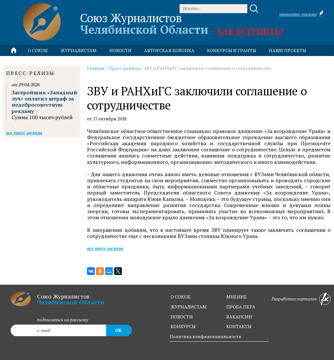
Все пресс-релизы (105, 248)
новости (120, 50)
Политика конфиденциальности (205, 336)
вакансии (239, 317)
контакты (238, 326)
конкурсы (183, 326)
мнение (236, 297)
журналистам (189, 307)
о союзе (181, 297)
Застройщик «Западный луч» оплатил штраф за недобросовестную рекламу (44, 102)
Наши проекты (287, 50)
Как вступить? (250, 31)
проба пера (240, 307)
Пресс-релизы (124, 68)
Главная (96, 68)
